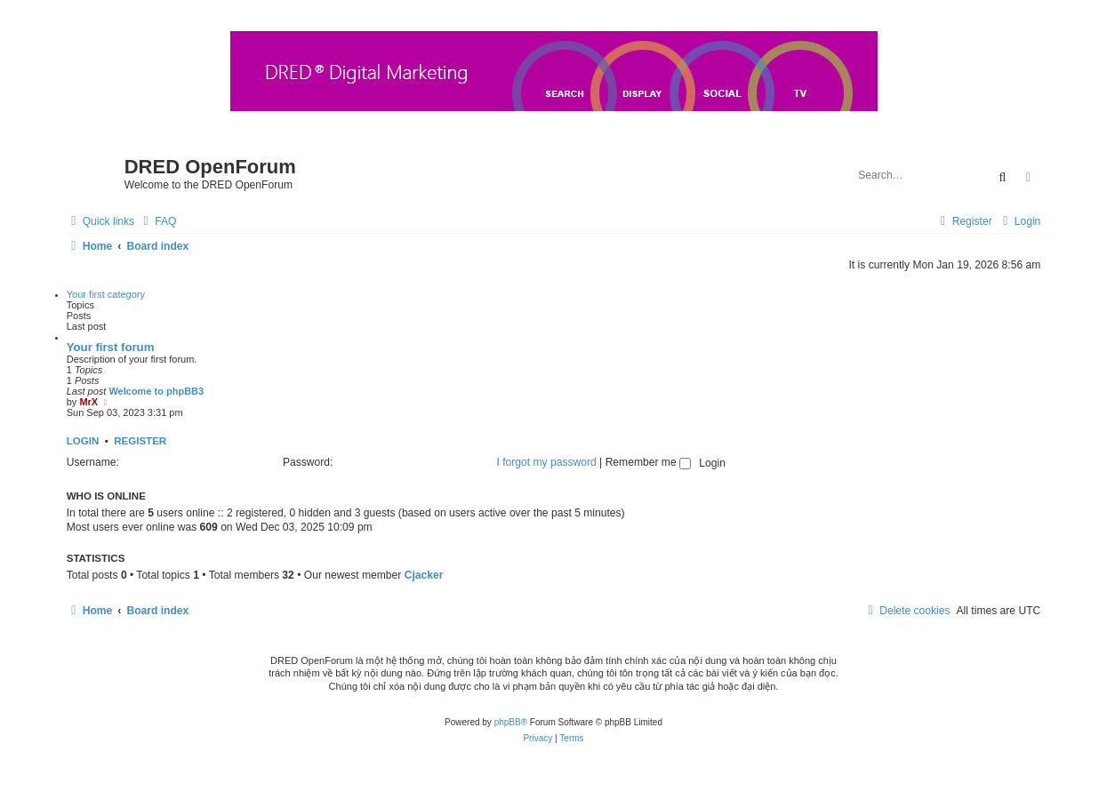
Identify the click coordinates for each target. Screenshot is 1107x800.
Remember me (648, 462)
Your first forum (111, 347)
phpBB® (510, 722)
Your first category (106, 294)
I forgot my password (546, 462)
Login (83, 441)
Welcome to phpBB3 (156, 391)
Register (140, 441)
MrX (88, 401)
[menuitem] (157, 222)
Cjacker (424, 575)
